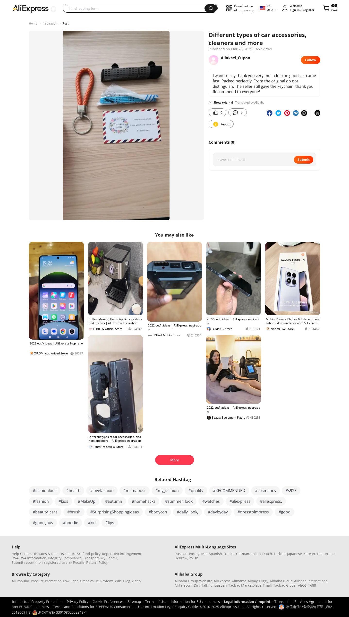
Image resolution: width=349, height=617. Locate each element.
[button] (53, 9)
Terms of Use (156, 601)
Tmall (267, 585)
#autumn (113, 501)
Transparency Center (100, 558)
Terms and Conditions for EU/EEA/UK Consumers (92, 606)
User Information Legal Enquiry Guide (167, 606)
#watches (211, 501)
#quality (195, 490)
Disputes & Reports (48, 553)
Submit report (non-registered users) (42, 562)
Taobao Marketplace (244, 585)
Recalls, (79, 562)
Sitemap (134, 601)
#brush (74, 512)
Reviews (106, 581)
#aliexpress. (271, 501)
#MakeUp (86, 501)
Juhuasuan (218, 585)
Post (65, 23)
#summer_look (179, 501)
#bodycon (158, 512)
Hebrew (181, 558)
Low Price (70, 581)
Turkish (279, 553)
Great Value (89, 581)
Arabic (330, 553)
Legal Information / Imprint (247, 601)
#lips (109, 522)
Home (33, 23)
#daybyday (218, 512)
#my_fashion (167, 490)
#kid (92, 522)
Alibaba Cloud (281, 581)
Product (37, 581)
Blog (126, 581)
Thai (319, 553)
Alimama (239, 581)
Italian (256, 553)
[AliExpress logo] (31, 8)
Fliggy (263, 581)
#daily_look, (187, 512)
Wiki (118, 581)
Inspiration (50, 23)
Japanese (294, 553)
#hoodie (70, 522)
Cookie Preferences (108, 601)
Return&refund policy (83, 553)
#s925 (291, 490)
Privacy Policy (77, 601)
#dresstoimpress (253, 512)
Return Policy (97, 562)
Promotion (53, 581)
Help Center (21, 553)
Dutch (267, 553)
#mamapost (134, 490)
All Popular (20, 581)
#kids (63, 501)
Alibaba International (311, 581)
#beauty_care (45, 512)
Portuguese (198, 553)
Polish (193, 558)
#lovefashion (102, 490)
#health (73, 490)
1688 (312, 585)
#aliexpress (240, 501)
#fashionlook (45, 490)
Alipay (253, 581)
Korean (309, 553)
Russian (181, 553)
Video (136, 581)
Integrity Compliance (65, 558)
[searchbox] (135, 8)
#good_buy (43, 522)
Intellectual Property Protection (37, 601)
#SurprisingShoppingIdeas (114, 512)
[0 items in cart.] (330, 8)
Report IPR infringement (121, 553)
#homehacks (143, 501)
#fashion (41, 501)
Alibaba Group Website (193, 581)
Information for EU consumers (195, 601)
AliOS (302, 585)
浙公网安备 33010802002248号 (59, 612)
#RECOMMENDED (229, 490)
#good (284, 512)
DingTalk (201, 585)
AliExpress (222, 581)
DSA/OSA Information (29, 558)
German (242, 553)
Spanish (215, 553)
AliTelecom (183, 585)
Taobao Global (285, 585)
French (229, 553)
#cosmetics (265, 490)
